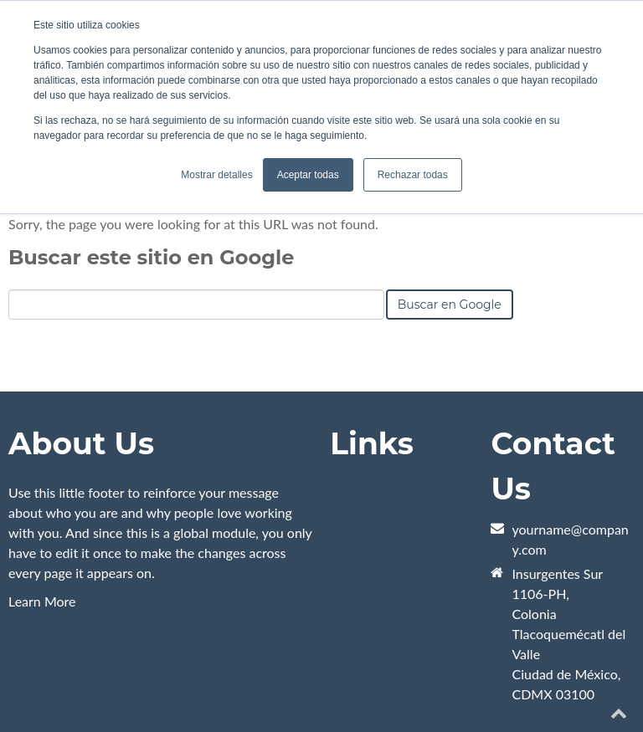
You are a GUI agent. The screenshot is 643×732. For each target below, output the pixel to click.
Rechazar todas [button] (413, 175)
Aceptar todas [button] (308, 175)
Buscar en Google (450, 304)
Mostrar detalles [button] (216, 175)
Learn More (42, 601)
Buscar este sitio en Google (151, 257)
